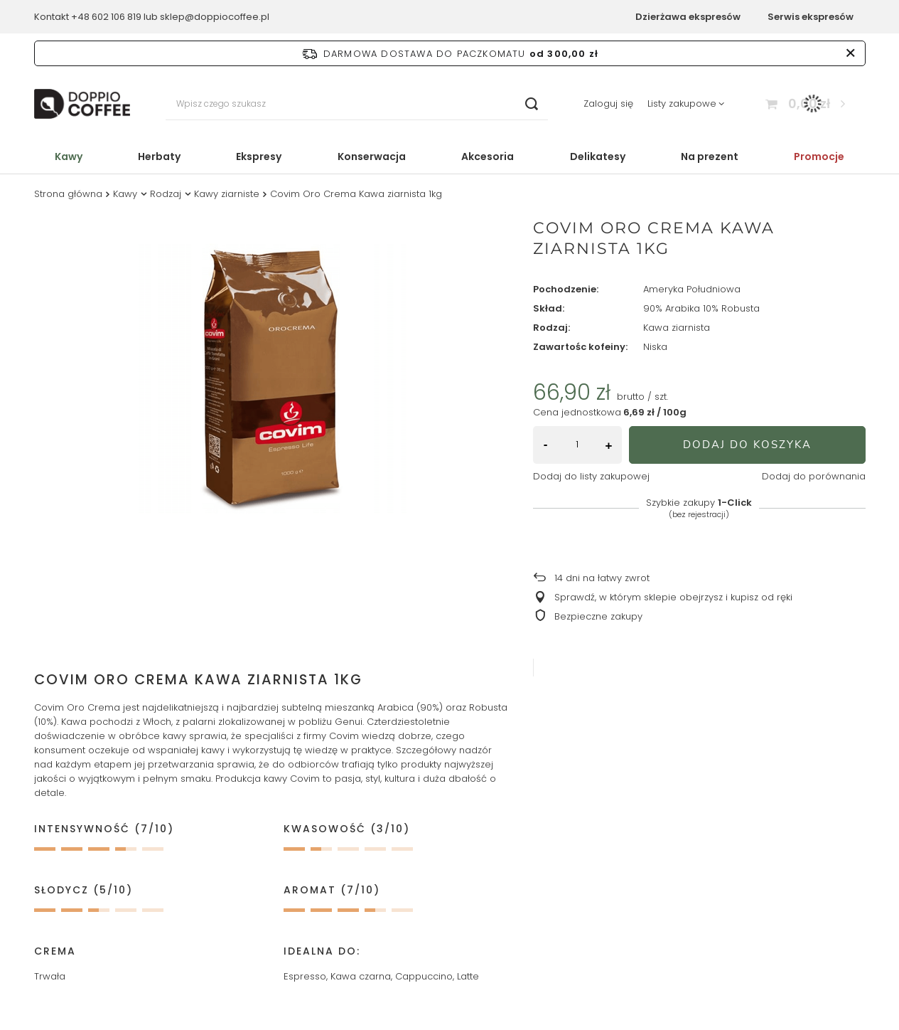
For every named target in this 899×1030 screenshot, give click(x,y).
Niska (655, 347)
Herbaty (159, 156)
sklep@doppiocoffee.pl (214, 16)
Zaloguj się (608, 104)
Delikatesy (597, 156)
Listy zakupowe (681, 103)
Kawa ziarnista (676, 328)
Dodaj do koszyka (747, 444)
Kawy (68, 156)
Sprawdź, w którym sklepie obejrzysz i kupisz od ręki (673, 598)
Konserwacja (372, 156)
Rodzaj (165, 194)
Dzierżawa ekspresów (688, 16)
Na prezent (709, 156)
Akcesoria (487, 156)
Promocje (819, 156)
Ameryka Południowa (692, 290)
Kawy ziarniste (226, 194)
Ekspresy (258, 156)
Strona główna (68, 194)
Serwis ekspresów (811, 16)
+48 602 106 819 (106, 16)
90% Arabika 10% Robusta (701, 309)
